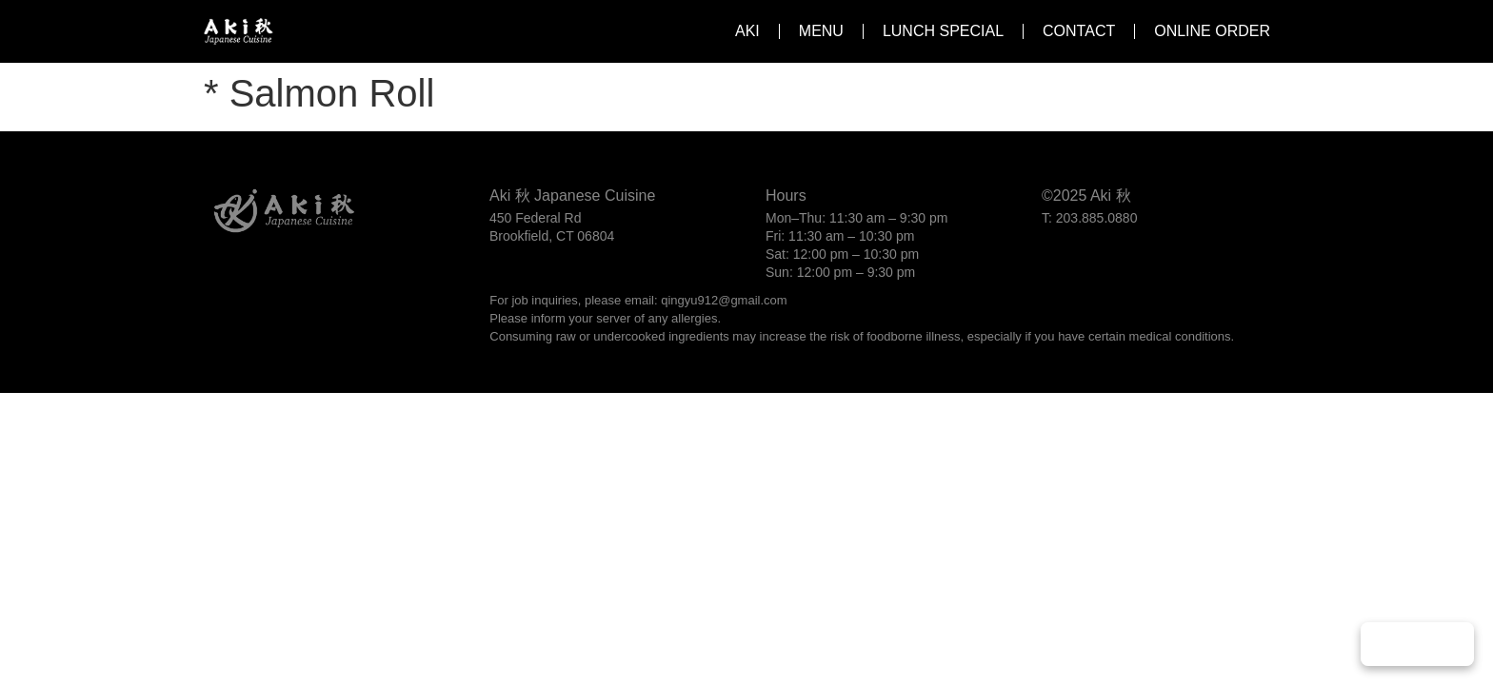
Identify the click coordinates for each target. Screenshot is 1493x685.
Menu (821, 31)
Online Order (1212, 31)
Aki (747, 31)
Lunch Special (943, 31)
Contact (1079, 31)
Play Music (1417, 644)
